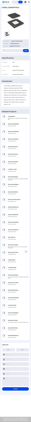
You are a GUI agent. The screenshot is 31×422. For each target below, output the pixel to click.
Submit (15, 389)
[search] (20, 2)
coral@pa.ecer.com (16, 409)
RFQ (26, 50)
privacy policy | (6, 418)
